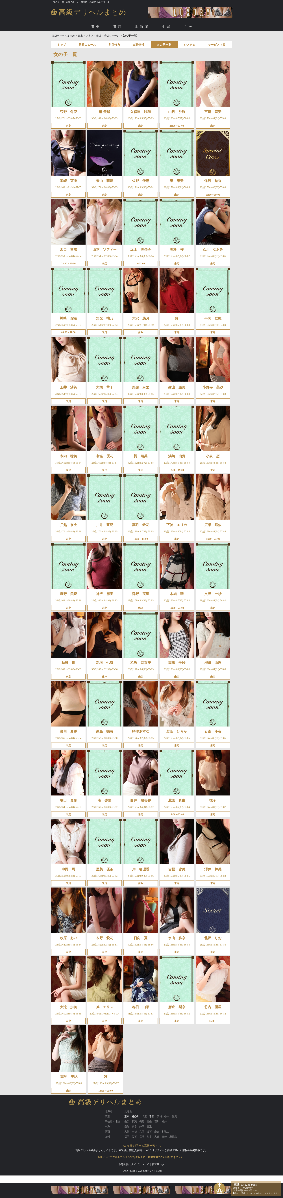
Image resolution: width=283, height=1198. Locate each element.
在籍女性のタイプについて (134, 1164)
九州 (189, 27)
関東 (95, 27)
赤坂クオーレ (111, 35)
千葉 (151, 1116)
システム (189, 44)
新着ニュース (87, 44)
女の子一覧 (164, 44)
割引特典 (114, 44)
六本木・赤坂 (93, 35)
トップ (61, 44)
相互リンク (158, 1164)
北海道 (142, 27)
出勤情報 (138, 44)
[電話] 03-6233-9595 (245, 1184)
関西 (117, 27)
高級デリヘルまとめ (63, 35)
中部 (167, 27)
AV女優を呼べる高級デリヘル (142, 1145)
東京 (126, 1116)
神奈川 (135, 1116)
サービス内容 (216, 44)
